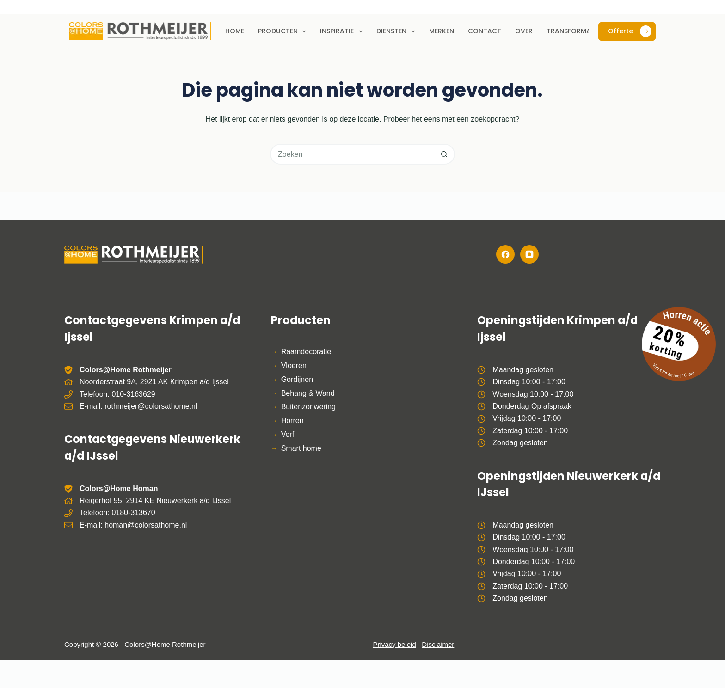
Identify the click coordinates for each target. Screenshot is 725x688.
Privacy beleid (394, 644)
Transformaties (575, 31)
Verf (287, 434)
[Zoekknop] (444, 154)
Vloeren (294, 365)
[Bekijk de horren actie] (679, 344)
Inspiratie (343, 31)
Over (524, 31)
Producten (284, 31)
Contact (484, 31)
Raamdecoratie (306, 352)
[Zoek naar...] (352, 154)
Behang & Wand (308, 393)
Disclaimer (438, 644)
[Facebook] (505, 254)
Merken (441, 31)
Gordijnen (297, 379)
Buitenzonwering (308, 407)
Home (234, 31)
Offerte (629, 31)
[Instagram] (529, 254)
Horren (292, 420)
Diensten (397, 31)
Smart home (301, 448)
